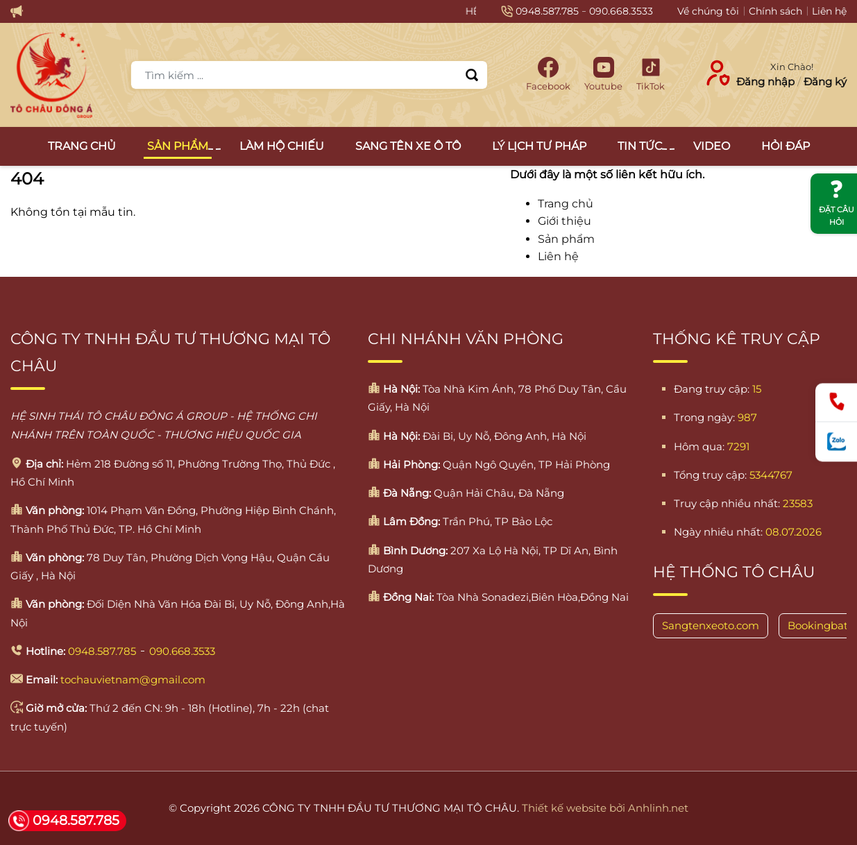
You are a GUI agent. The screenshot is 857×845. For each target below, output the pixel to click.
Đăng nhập (765, 81)
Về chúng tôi (708, 11)
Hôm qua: (699, 446)
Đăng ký (825, 81)
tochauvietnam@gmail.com (132, 679)
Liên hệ (829, 11)
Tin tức (641, 146)
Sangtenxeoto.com (710, 625)
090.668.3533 (621, 11)
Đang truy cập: (711, 388)
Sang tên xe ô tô (408, 146)
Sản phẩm (566, 239)
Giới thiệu (564, 221)
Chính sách (775, 11)
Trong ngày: (704, 417)
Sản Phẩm (179, 146)
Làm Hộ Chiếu (281, 146)
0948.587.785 (547, 11)
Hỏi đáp (785, 146)
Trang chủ (82, 146)
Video (711, 146)
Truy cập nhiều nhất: (727, 503)
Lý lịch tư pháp (539, 146)
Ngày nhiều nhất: (718, 531)
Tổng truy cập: (710, 474)
